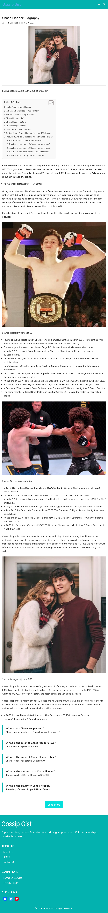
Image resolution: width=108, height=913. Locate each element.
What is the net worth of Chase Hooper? (30, 151)
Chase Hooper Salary (16, 125)
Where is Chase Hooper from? (20, 114)
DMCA (6, 857)
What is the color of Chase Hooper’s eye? (30, 144)
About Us (8, 852)
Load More (54, 804)
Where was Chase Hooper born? (26, 140)
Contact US (9, 862)
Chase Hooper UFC (15, 118)
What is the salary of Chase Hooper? (28, 155)
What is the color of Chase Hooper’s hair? (30, 148)
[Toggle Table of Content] (49, 102)
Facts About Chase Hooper (18, 107)
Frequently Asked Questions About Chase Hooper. (29, 136)
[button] (104, 4)
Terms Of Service (12, 878)
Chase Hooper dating (16, 122)
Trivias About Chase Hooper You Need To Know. (28, 133)
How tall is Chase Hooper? (18, 129)
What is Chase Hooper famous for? (22, 110)
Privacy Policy (11, 883)
